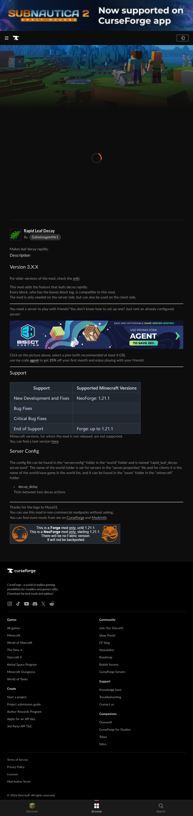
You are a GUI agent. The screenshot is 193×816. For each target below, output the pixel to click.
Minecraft (13, 635)
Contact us (106, 704)
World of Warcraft (19, 642)
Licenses (12, 774)
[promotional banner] (96, 15)
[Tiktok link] (18, 603)
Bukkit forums (108, 664)
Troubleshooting (110, 697)
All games (13, 628)
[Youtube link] (26, 603)
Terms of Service (17, 760)
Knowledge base (110, 690)
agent (34, 360)
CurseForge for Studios (114, 729)
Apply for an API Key (21, 719)
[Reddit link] (51, 603)
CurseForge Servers (112, 672)
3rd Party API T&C (19, 726)
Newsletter (106, 650)
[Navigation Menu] (6, 38)
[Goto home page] (15, 38)
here (55, 441)
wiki (76, 278)
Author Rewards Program (24, 711)
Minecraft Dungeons (21, 672)
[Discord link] (35, 603)
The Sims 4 (14, 650)
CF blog (104, 642)
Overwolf (105, 722)
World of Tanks (17, 679)
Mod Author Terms (19, 781)
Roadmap (105, 657)
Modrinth (99, 518)
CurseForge (75, 518)
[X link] (43, 603)
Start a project (17, 697)
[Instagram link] (9, 603)
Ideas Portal (107, 635)
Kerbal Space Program (22, 664)
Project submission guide (24, 704)
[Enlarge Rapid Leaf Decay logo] (15, 234)
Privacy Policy (16, 767)
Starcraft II (14, 657)
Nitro (102, 744)
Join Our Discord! (111, 628)
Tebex (103, 737)
